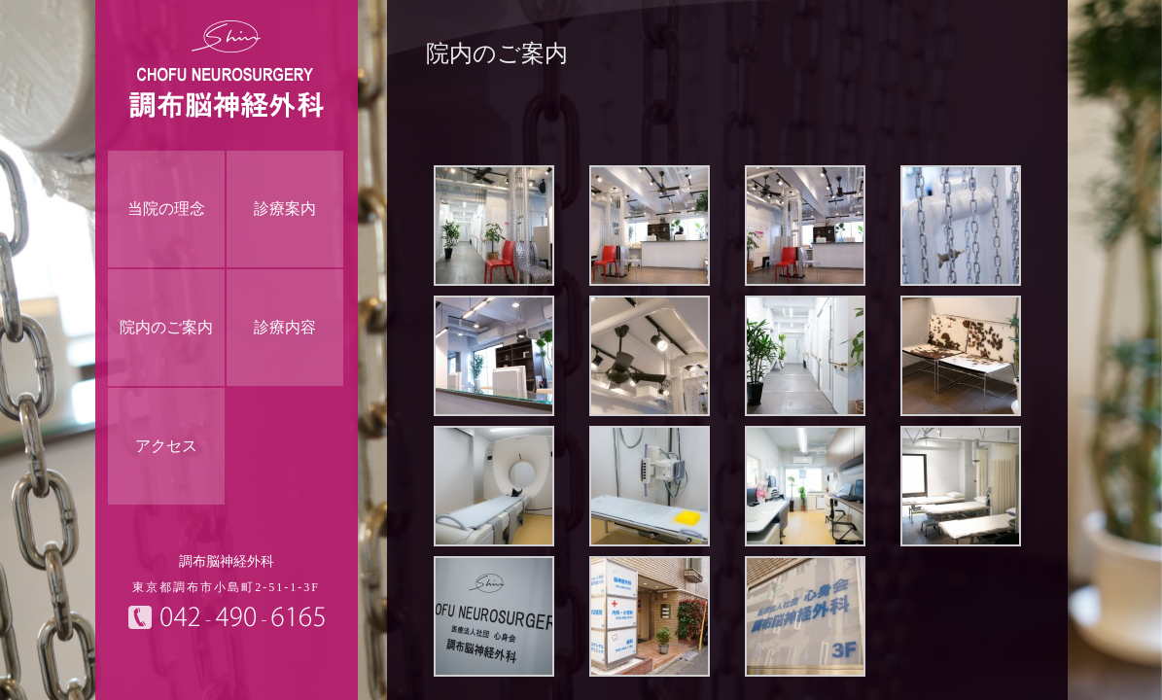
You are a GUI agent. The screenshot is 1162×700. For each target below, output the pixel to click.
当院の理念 (166, 208)
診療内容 (285, 327)
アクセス (166, 446)
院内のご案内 (166, 327)
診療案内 (285, 208)
